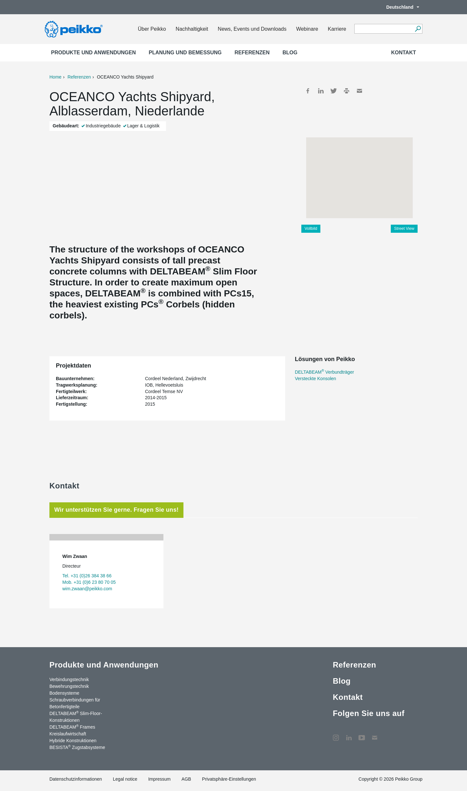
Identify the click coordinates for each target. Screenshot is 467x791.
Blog (290, 52)
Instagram (336, 734)
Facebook (308, 91)
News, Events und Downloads (252, 29)
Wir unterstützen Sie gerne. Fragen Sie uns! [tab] (116, 510)
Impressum (159, 779)
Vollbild (311, 228)
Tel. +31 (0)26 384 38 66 (86, 575)
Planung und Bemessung (185, 52)
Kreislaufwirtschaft (67, 733)
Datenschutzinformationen (75, 779)
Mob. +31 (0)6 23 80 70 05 (89, 582)
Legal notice (125, 779)
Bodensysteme (64, 693)
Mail (359, 91)
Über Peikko (152, 29)
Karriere (337, 29)
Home (55, 77)
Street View (404, 228)
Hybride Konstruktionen (73, 740)
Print (346, 91)
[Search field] (383, 29)
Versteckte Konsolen (315, 378)
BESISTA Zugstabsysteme (77, 747)
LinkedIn (320, 91)
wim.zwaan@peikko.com (87, 588)
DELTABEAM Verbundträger (324, 372)
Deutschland (399, 7)
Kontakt (403, 52)
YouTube (361, 734)
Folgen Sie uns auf (368, 713)
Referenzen (251, 52)
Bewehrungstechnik (69, 686)
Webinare (307, 29)
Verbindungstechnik (69, 679)
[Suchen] (418, 28)
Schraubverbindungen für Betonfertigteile (74, 703)
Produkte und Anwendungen (93, 52)
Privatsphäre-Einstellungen (229, 779)
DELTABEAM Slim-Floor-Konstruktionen (75, 716)
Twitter (333, 91)
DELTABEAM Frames (72, 727)
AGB (186, 779)
